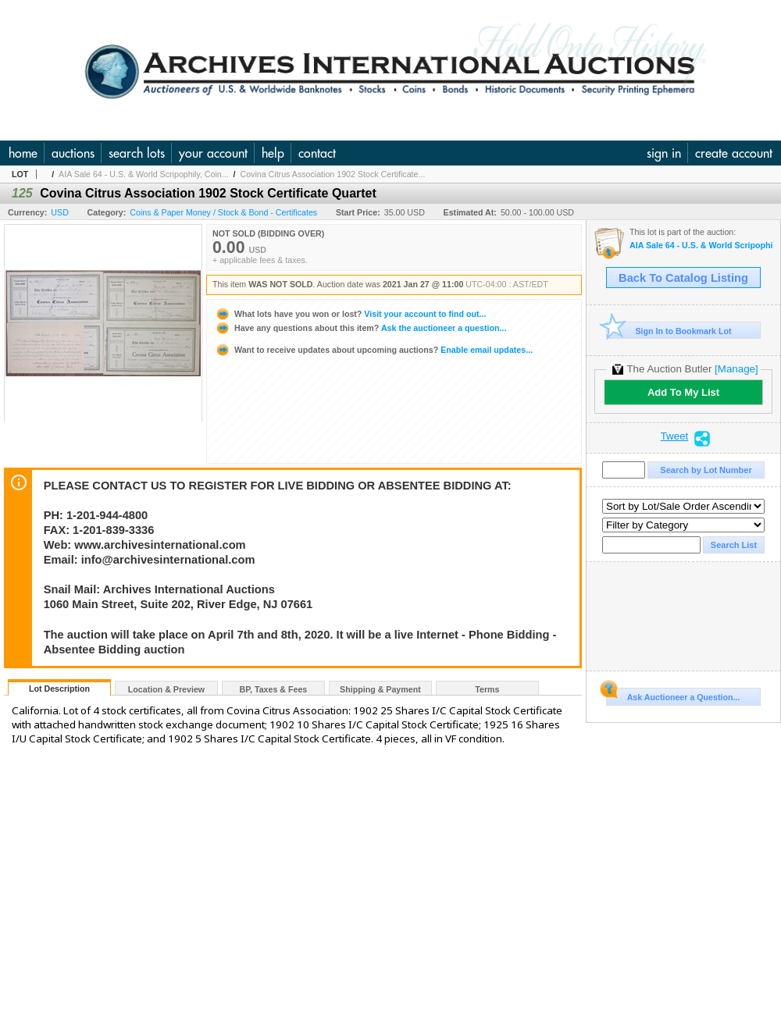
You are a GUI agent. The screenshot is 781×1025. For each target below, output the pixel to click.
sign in (664, 153)
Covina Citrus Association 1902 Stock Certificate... (332, 174)
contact (317, 153)
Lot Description (59, 688)
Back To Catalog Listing (683, 278)
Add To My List (683, 392)
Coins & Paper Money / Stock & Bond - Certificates (223, 212)
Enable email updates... (374, 349)
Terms (487, 689)
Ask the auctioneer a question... (360, 328)
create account (733, 153)
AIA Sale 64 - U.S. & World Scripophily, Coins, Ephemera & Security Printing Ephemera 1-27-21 (700, 245)
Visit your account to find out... (350, 314)
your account (213, 153)
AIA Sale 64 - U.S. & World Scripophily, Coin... (144, 174)
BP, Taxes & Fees (274, 689)
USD (60, 212)
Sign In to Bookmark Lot (669, 331)
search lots (137, 153)
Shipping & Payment (380, 689)
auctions (73, 153)
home (23, 153)
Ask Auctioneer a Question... (673, 695)
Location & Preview (166, 689)
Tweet (675, 436)
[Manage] (736, 369)
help (273, 153)
